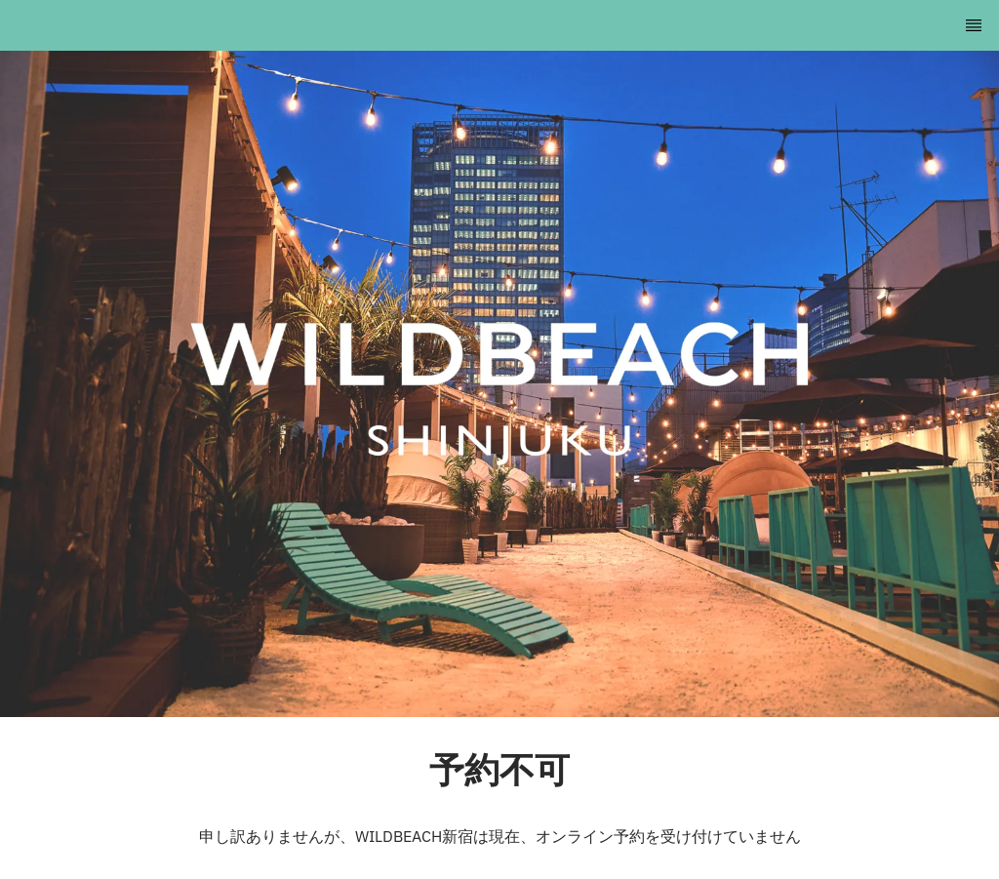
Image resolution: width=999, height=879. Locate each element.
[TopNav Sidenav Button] (973, 25)
